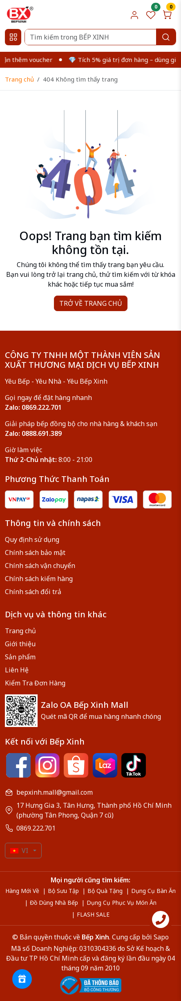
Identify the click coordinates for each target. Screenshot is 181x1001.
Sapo (160, 936)
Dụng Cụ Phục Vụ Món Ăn (121, 902)
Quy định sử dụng (32, 539)
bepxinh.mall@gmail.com (54, 792)
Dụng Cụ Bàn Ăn (153, 891)
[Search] (100, 37)
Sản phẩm (20, 656)
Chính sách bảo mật (35, 552)
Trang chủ (19, 79)
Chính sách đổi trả (33, 591)
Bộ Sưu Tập (63, 891)
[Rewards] (22, 979)
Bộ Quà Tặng (105, 891)
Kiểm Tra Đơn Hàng (35, 682)
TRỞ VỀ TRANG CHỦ (90, 303)
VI (19, 850)
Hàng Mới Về (22, 891)
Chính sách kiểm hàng (39, 578)
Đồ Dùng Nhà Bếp (54, 902)
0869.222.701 (36, 828)
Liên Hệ (17, 669)
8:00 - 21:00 (48, 459)
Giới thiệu (20, 643)
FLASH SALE (93, 914)
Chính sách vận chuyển (40, 565)
